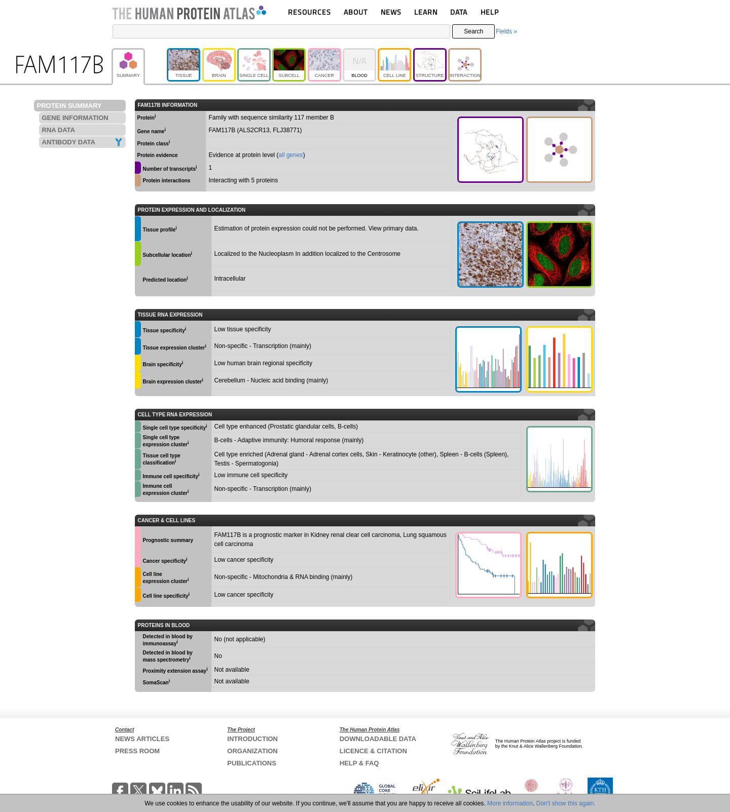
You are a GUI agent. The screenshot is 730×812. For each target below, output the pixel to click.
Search (473, 31)
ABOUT (356, 12)
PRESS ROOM (137, 751)
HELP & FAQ (359, 763)
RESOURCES (309, 12)
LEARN (425, 12)
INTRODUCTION (252, 739)
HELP (490, 12)
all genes (291, 155)
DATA (458, 12)
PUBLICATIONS (251, 763)
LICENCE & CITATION (373, 751)
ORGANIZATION (252, 751)
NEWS (391, 12)
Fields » (506, 31)
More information (510, 803)
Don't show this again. (566, 803)
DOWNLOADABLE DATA (378, 739)
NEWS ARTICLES (142, 739)
